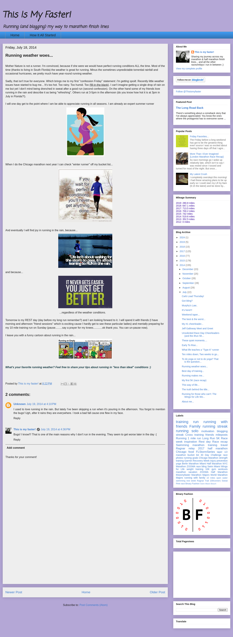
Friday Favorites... (199, 136)
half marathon (218, 448)
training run (187, 422)
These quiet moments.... (194, 340)
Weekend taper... (191, 314)
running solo (187, 431)
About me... (188, 401)
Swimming (182, 445)
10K (207, 469)
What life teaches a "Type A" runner (200, 349)
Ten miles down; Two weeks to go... (200, 354)
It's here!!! (187, 310)
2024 (183, 237)
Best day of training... (193, 371)
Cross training (194, 434)
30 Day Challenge (211, 455)
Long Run (208, 438)
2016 (183, 255)
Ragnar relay (185, 448)
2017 (183, 251)
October (186, 278)
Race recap (220, 441)
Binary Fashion (192, 483)
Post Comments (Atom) (94, 605)
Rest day (205, 441)
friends (209, 434)
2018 (183, 246)
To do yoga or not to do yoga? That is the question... (200, 360)
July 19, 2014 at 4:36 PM (55, 429)
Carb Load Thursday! (193, 296)
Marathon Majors (200, 475)
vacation (192, 472)
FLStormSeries (205, 451)
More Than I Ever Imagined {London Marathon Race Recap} (207, 155)
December (188, 269)
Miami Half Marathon (211, 463)
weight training (195, 469)
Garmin (188, 460)
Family (195, 426)
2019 (183, 242)
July (184, 292)
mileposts (222, 434)
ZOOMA (191, 466)
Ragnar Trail (203, 481)
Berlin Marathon (190, 463)
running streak (215, 426)
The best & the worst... (193, 319)
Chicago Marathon (208, 457)
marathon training (204, 445)
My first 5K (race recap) (194, 380)
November (188, 273)
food (191, 451)
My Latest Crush (198, 174)
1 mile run (194, 438)
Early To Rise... (190, 345)
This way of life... (190, 385)
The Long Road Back (189, 107)
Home (14, 35)
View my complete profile (189, 68)
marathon (181, 472)
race (183, 483)
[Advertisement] (85, 560)
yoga (178, 463)
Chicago (181, 451)
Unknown (20, 404)
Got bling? (187, 300)
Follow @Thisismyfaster (188, 91)
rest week (191, 481)
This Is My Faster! (37, 15)
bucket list (193, 455)
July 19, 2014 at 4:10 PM (41, 404)
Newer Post (13, 592)
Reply (17, 418)
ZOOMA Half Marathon (214, 472)
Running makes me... (193, 375)
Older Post (157, 592)
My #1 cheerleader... (192, 324)
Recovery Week (201, 460)
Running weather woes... (195, 366)
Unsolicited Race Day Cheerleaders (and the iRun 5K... (200, 334)
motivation (207, 431)
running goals (191, 457)
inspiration (190, 441)
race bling (201, 466)
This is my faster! (25, 429)
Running (181, 438)
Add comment (16, 447)
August (186, 287)
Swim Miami (213, 466)
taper (219, 452)
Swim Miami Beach (208, 484)
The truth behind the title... (195, 389)
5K (218, 438)
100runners (215, 481)
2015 (183, 260)
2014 (183, 265)
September (188, 283)
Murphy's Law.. (190, 305)
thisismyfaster (183, 475)
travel (224, 445)
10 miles (210, 478)
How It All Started (43, 35)
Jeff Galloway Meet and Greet (197, 328)
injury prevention (219, 460)
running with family (194, 477)
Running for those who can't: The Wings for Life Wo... (199, 395)
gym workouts (220, 469)
